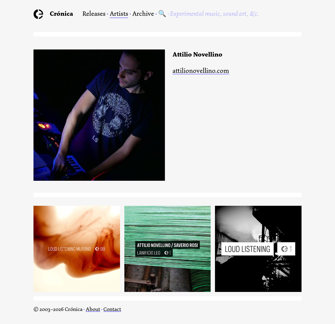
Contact (112, 309)
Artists (119, 14)
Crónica (61, 14)
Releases (94, 14)
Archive (143, 14)
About (93, 309)
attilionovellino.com (201, 71)
